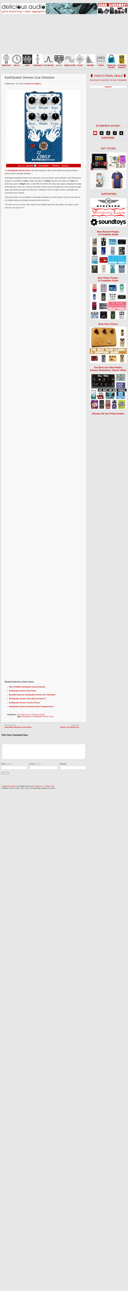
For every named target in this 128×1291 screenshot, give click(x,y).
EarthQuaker (27, 716)
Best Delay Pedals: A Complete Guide (108, 279)
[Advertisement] (43, 622)
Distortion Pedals (39, 714)
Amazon (65, 166)
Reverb (55, 166)
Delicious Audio (9, 786)
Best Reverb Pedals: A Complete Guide (108, 233)
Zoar (52, 716)
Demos (28, 714)
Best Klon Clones (108, 324)
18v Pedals (21, 714)
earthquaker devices (41, 716)
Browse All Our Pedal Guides (108, 413)
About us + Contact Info (44, 786)
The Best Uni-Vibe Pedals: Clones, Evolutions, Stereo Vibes (108, 368)
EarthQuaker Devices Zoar (19, 170)
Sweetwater (43, 166)
